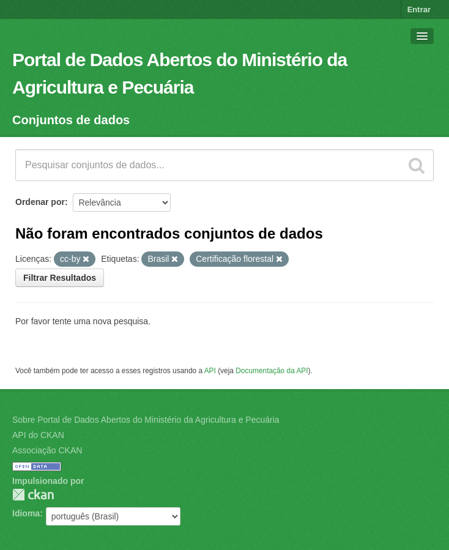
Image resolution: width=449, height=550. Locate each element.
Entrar (419, 9)
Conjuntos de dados (71, 120)
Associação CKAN (47, 450)
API (210, 370)
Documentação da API (272, 370)
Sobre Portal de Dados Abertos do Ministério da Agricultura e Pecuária (146, 420)
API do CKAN (38, 435)
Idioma (26, 513)
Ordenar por (40, 202)
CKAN (33, 494)
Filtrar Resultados (59, 278)
